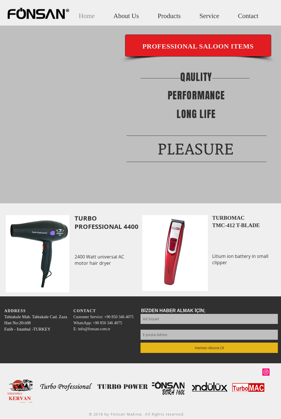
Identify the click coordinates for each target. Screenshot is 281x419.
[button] (169, 16)
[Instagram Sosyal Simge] (266, 372)
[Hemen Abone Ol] (209, 348)
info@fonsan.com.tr (94, 329)
